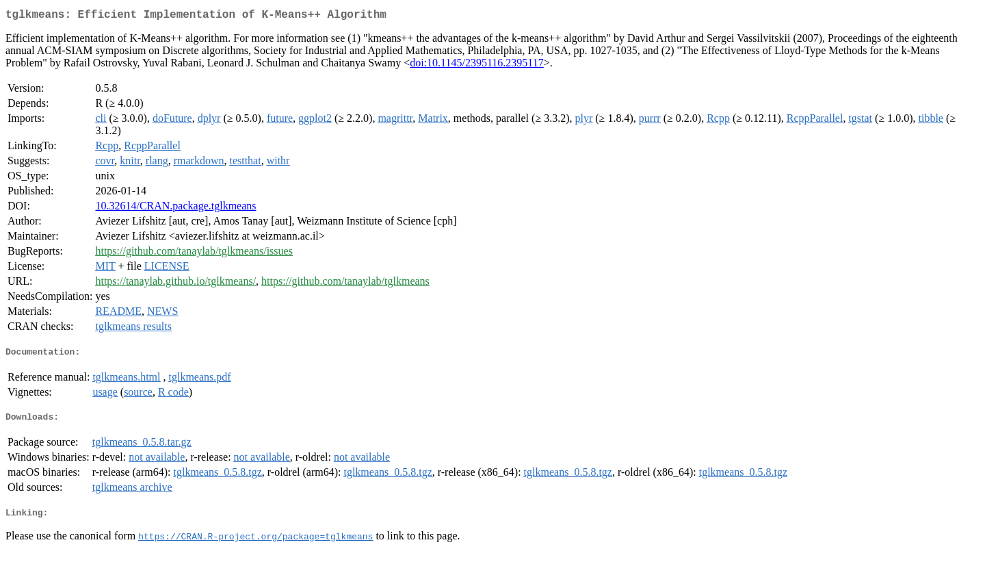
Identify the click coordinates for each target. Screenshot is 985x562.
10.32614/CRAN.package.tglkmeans (175, 208)
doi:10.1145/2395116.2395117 (477, 65)
